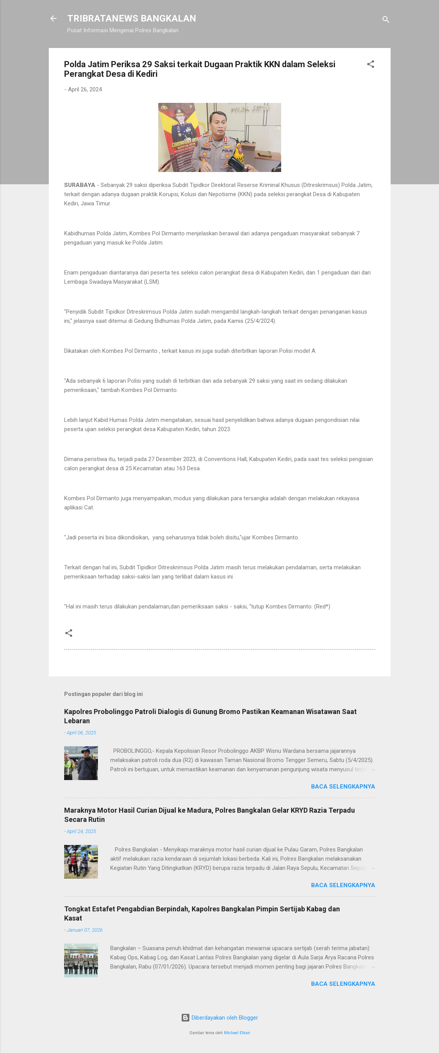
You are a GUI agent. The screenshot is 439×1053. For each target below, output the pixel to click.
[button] (370, 65)
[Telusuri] (386, 21)
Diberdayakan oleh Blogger (219, 1017)
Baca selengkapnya (343, 786)
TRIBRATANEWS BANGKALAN (131, 18)
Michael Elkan (237, 1032)
